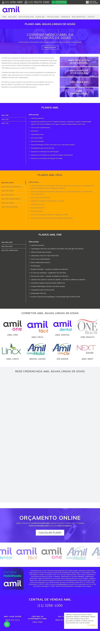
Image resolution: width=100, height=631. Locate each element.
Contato (91, 17)
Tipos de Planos (53, 17)
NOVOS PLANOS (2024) (26, 17)
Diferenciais (65, 17)
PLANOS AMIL (40, 17)
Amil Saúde (12, 17)
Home (4, 17)
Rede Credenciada (79, 17)
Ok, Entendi (91, 625)
